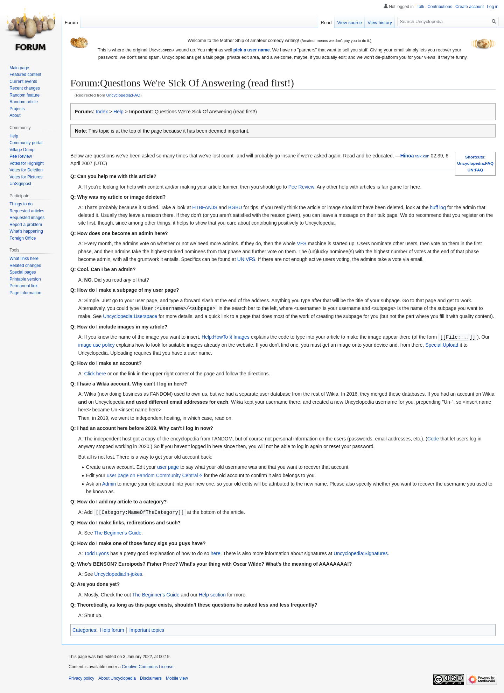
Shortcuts (474, 157)
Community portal (25, 142)
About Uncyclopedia (117, 677)
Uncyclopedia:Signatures (361, 552)
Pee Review (301, 187)
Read (326, 22)
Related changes (25, 265)
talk (418, 156)
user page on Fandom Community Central (152, 475)
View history (380, 22)
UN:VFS (246, 259)
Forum (71, 22)
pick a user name (251, 49)
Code (433, 438)
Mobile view (177, 677)
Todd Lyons (96, 552)
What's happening (26, 231)
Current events (23, 81)
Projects (16, 108)
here (215, 552)
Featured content (25, 74)
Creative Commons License (147, 665)
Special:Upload (441, 344)
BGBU (235, 207)
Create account (469, 6)
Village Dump (21, 149)
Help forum (112, 629)
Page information (25, 292)
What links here (23, 258)
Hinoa (407, 155)
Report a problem (25, 224)
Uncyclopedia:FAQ (123, 95)
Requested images (26, 217)
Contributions (439, 6)
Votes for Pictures (25, 177)
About (14, 115)
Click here (95, 373)
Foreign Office (22, 238)
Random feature (24, 95)
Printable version (25, 279)
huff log (438, 207)
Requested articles (26, 210)
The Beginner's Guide (117, 532)
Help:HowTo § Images (226, 336)
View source (349, 22)
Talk (420, 6)
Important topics (146, 629)
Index (102, 111)
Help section (212, 593)
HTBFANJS (204, 207)
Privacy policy (81, 677)
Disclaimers (151, 677)
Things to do (21, 203)
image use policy (96, 344)
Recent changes (24, 88)
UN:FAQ (475, 170)
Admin (109, 483)
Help (118, 111)
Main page (19, 67)
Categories (84, 629)
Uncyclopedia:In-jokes (118, 573)
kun (426, 156)
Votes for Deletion (26, 170)
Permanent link (23, 285)
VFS (301, 243)
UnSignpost (20, 183)
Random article (23, 101)
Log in (492, 6)
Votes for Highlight (26, 163)
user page (168, 466)
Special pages (22, 272)
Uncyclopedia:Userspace (130, 316)
